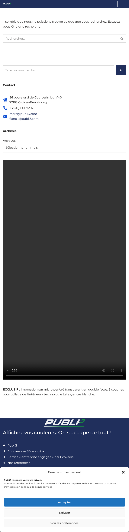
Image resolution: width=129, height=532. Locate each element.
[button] (123, 472)
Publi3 (12, 445)
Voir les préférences (64, 523)
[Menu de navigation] (121, 4)
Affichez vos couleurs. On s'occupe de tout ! (57, 433)
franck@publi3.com (24, 119)
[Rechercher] (60, 39)
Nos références (19, 463)
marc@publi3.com (23, 114)
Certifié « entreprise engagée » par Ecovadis (40, 457)
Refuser (64, 512)
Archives (9, 140)
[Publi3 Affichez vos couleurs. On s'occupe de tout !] (7, 4)
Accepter (64, 502)
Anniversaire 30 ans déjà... (27, 451)
